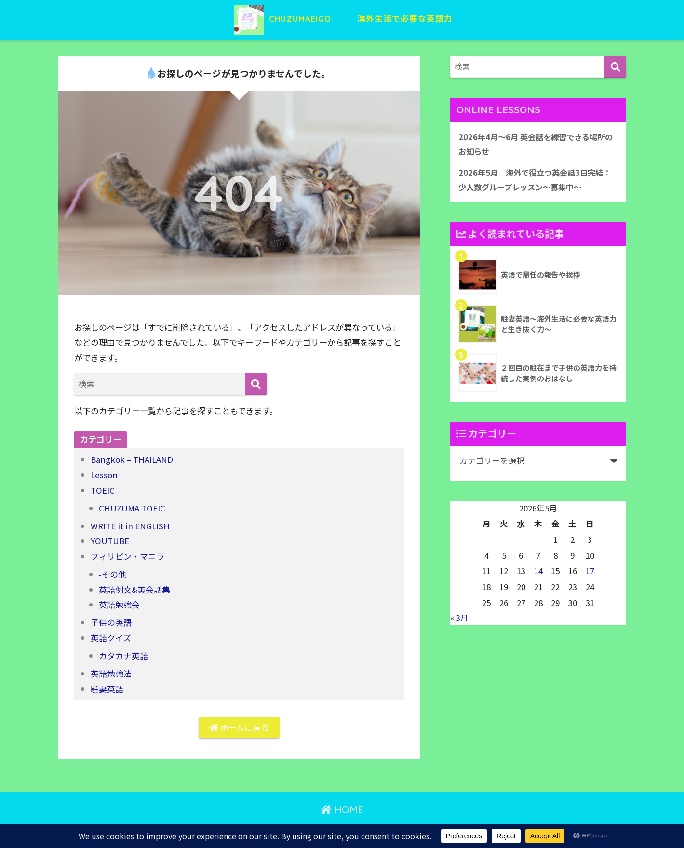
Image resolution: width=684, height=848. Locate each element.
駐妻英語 (107, 686)
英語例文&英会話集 (134, 587)
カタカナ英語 (123, 653)
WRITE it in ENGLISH (130, 525)
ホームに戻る (239, 725)
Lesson (104, 475)
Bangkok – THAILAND (132, 459)
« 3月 (459, 619)
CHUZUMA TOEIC (132, 507)
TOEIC (103, 490)
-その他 (112, 572)
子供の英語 (111, 620)
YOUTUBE (110, 540)
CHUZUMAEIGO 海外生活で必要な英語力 (342, 19)
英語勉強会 (119, 603)
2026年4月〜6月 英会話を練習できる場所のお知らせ (535, 144)
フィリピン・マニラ (127, 555)
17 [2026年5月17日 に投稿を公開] (590, 572)
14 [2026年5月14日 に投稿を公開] (538, 572)
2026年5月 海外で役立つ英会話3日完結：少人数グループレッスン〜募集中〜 (531, 180)
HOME (342, 807)
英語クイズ (111, 635)
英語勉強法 (111, 670)
